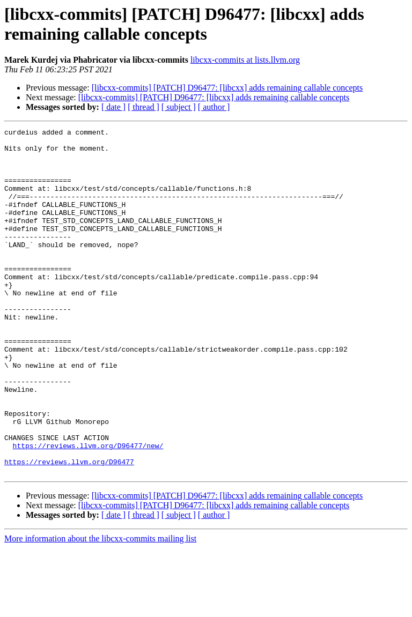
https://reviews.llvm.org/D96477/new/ (88, 510)
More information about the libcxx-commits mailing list (100, 607)
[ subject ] (178, 106)
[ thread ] (143, 106)
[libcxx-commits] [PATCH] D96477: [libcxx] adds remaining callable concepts (227, 87)
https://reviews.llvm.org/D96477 (69, 529)
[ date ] (113, 106)
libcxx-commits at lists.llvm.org (245, 59)
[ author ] (214, 106)
